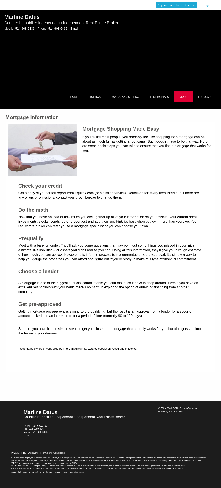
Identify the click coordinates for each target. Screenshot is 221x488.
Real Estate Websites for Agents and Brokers (62, 472)
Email (74, 28)
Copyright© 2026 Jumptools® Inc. (26, 472)
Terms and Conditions (53, 452)
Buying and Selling (125, 96)
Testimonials (159, 96)
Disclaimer (33, 452)
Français (204, 96)
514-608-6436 (25, 28)
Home (74, 96)
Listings (95, 96)
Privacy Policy (18, 452)
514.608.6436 (57, 28)
